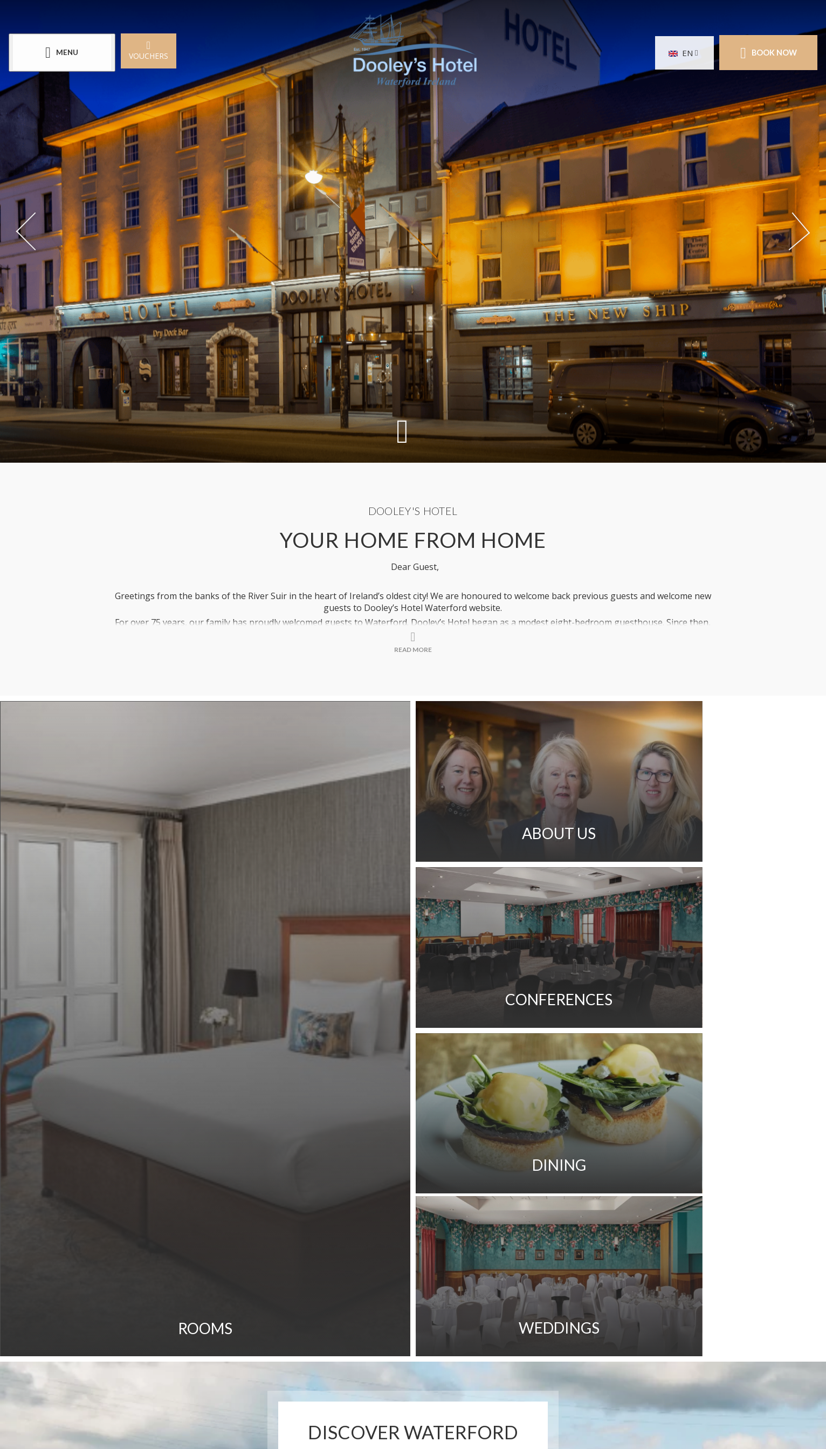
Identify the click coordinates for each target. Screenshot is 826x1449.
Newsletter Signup (565, 1253)
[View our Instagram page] (399, 1337)
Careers (293, 1253)
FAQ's (387, 1223)
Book (766, 53)
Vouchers (150, 50)
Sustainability (517, 1223)
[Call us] (351, 1391)
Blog (484, 1253)
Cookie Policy (264, 1282)
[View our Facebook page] (373, 1337)
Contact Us (171, 1223)
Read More (413, 1129)
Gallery (240, 1223)
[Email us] (450, 1391)
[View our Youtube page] (426, 1337)
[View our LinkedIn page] (452, 1337)
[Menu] (64, 53)
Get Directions (316, 1223)
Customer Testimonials (392, 1253)
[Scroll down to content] (402, 430)
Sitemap (440, 1223)
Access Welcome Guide (197, 1253)
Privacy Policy (176, 1282)
